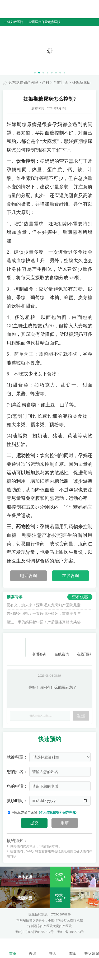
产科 (45, 83)
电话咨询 (28, 575)
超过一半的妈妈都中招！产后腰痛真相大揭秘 (44, 622)
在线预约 (84, 647)
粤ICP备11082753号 (70, 932)
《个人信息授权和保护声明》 (57, 812)
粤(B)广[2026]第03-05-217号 (34, 932)
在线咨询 (70, 575)
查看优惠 (80, 597)
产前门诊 (60, 83)
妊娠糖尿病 (81, 83)
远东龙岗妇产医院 (23, 83)
